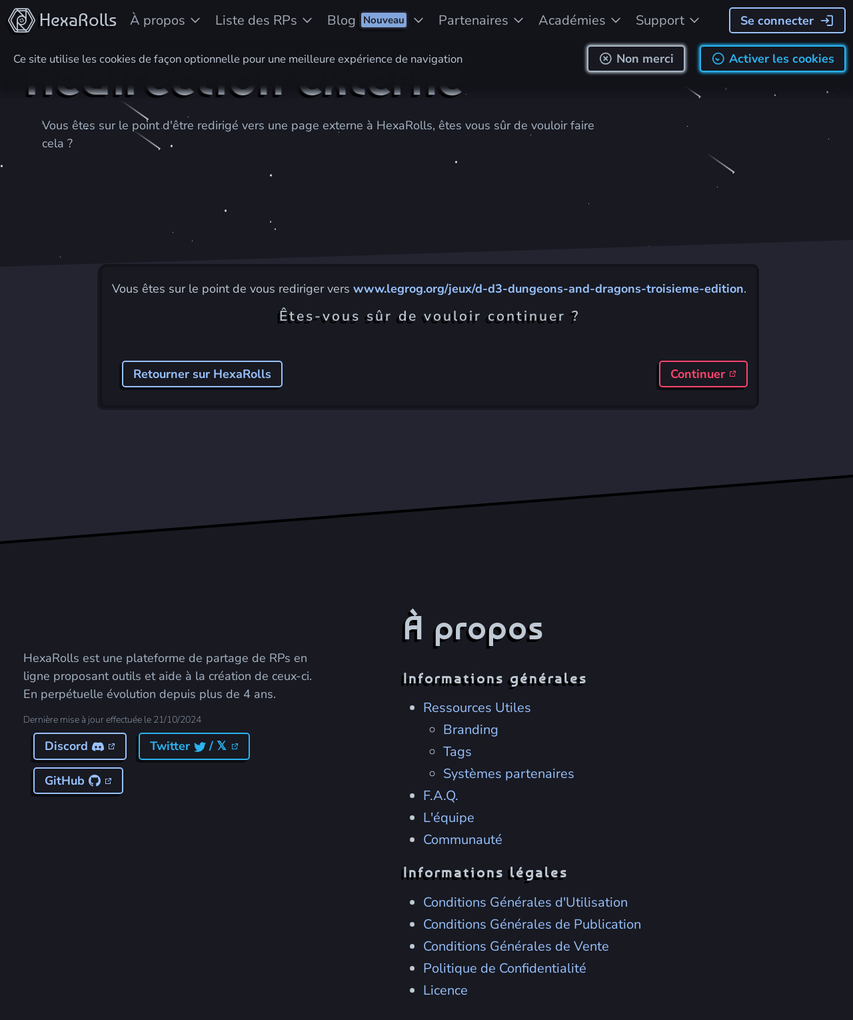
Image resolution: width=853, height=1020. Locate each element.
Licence (445, 990)
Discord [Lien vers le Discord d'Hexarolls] (79, 745)
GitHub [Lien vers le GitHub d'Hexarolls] (77, 780)
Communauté (462, 839)
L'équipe (448, 817)
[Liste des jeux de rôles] (265, 20)
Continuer (702, 374)
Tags (457, 751)
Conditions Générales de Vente (516, 946)
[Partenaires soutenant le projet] (482, 20)
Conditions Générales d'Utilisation (525, 902)
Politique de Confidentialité (504, 968)
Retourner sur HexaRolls (202, 374)
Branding (470, 729)
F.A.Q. (440, 795)
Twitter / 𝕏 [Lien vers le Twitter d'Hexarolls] (193, 745)
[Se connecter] (787, 20)
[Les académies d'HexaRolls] (580, 20)
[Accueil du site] (62, 20)
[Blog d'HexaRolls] (376, 20)
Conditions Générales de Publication (532, 924)
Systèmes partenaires (508, 773)
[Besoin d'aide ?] (668, 20)
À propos (473, 627)
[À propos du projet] (166, 20)
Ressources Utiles (477, 707)
